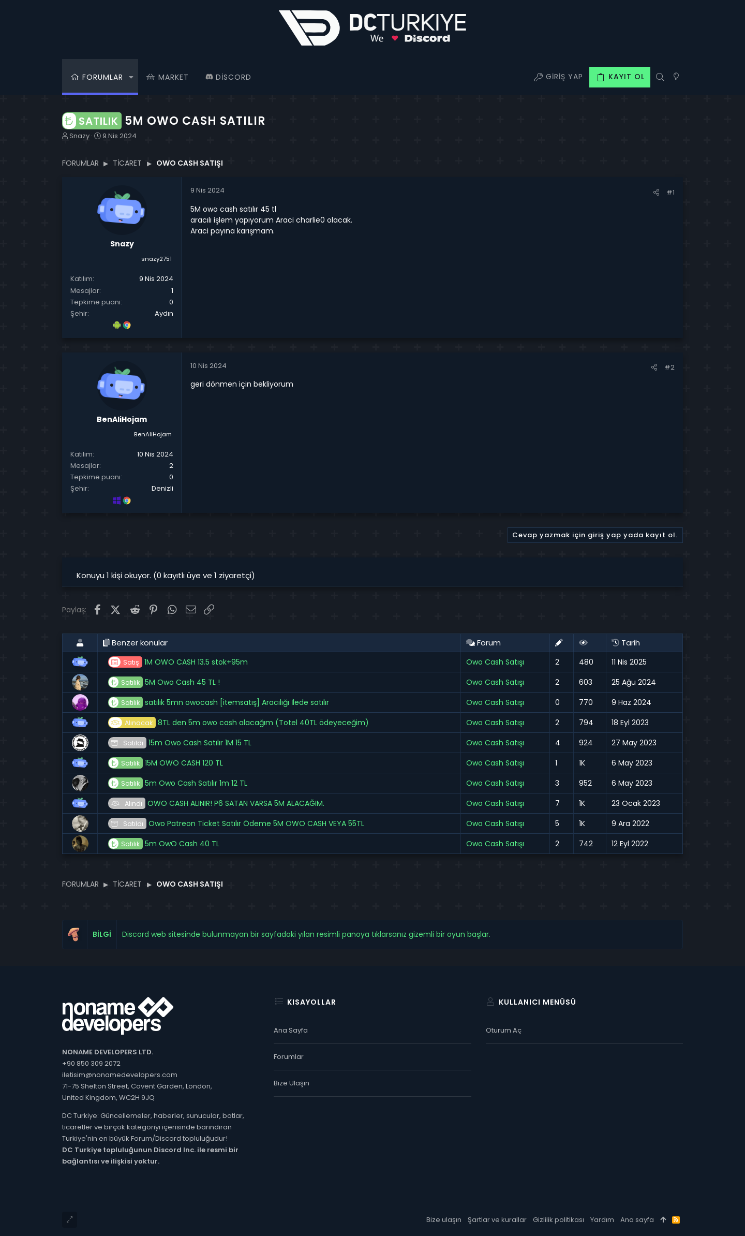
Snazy (79, 136)
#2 (669, 367)
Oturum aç (504, 1030)
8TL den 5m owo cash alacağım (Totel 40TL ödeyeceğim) (238, 722)
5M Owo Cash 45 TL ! (164, 682)
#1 (670, 192)
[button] (131, 77)
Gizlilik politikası (558, 1220)
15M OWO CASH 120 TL (165, 763)
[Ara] (659, 77)
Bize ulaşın (291, 1083)
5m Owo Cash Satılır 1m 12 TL (177, 783)
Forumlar (289, 1057)
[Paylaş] (656, 192)
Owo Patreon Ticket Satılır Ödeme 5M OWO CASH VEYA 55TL (236, 823)
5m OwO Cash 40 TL (163, 843)
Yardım (602, 1220)
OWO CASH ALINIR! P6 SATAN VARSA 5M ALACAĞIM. (216, 803)
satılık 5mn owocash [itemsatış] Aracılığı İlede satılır (218, 702)
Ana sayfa (291, 1030)
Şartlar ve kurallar (497, 1220)
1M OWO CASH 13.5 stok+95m (178, 662)
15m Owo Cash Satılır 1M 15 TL (179, 743)
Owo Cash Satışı (495, 662)
